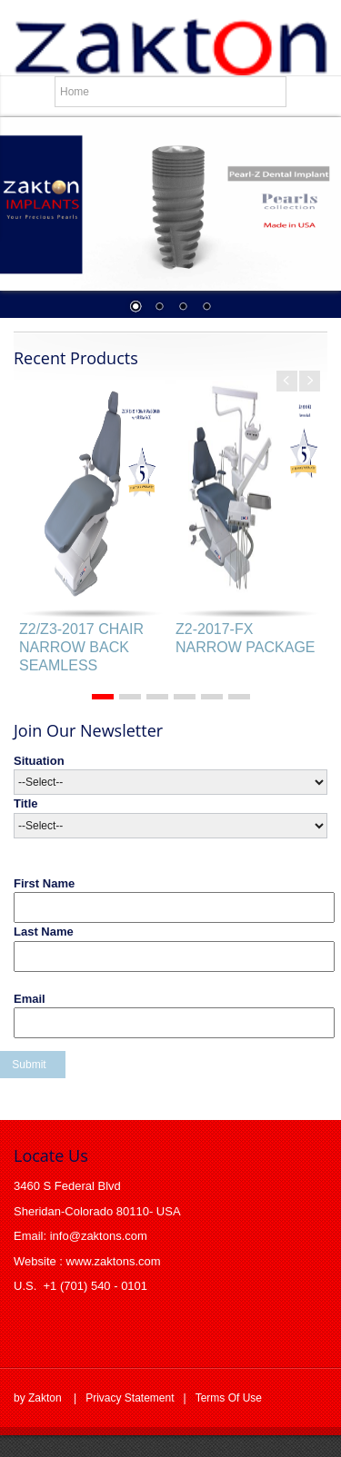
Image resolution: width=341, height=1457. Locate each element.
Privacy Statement (129, 1398)
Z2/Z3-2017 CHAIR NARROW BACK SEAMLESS (81, 647)
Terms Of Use (229, 1398)
